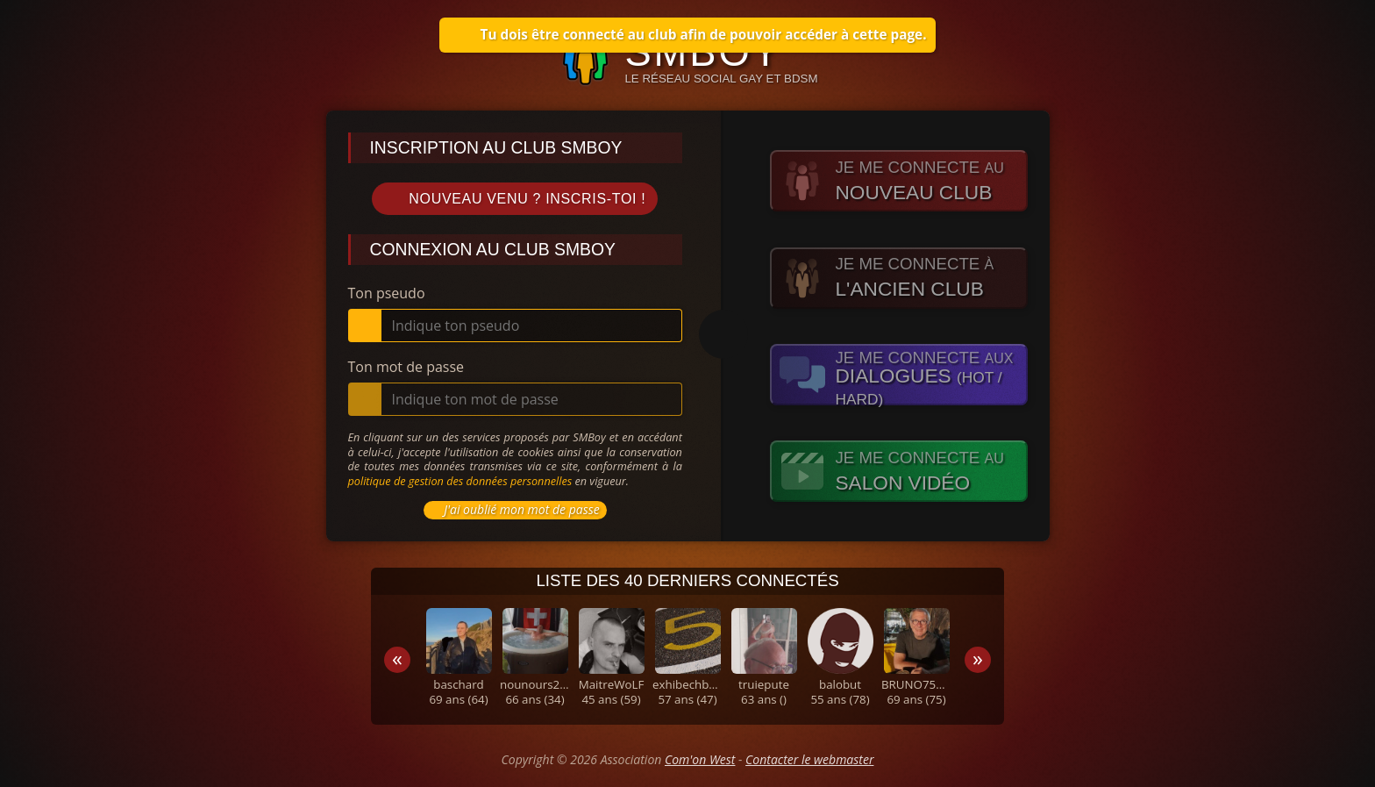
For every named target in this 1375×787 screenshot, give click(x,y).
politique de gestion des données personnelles (460, 481)
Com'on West (700, 759)
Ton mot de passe (406, 367)
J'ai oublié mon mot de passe (513, 509)
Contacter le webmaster (809, 759)
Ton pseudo (386, 293)
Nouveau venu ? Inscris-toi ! (514, 199)
